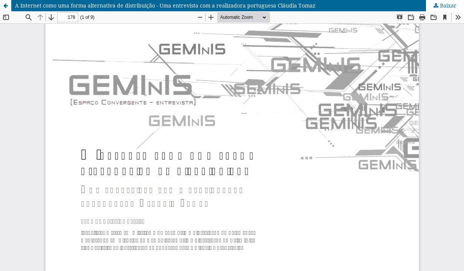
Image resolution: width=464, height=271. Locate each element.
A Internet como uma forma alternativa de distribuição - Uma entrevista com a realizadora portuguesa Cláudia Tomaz (165, 5)
